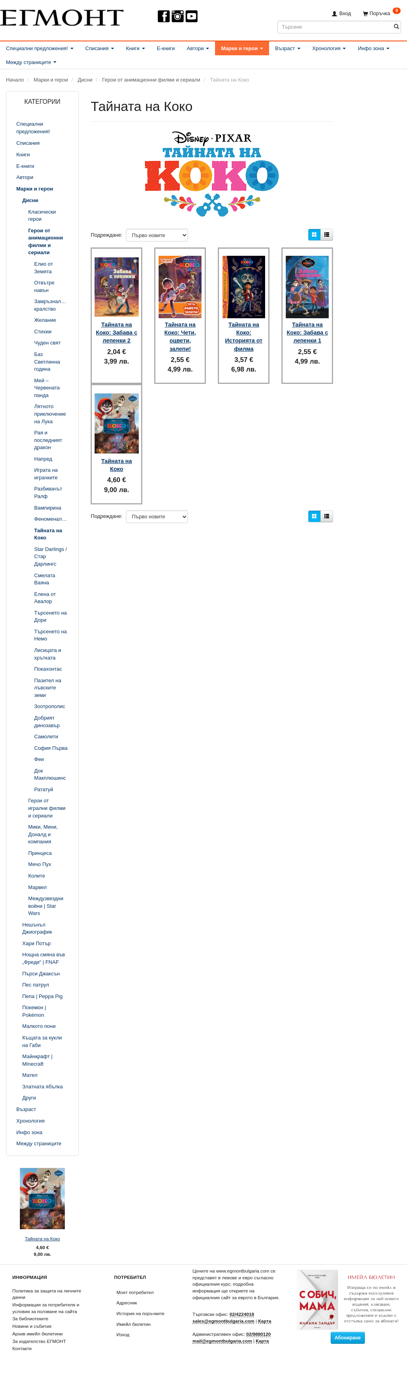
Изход (123, 1334)
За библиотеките (30, 1318)
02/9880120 (258, 1334)
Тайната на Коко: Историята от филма (243, 330)
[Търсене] (396, 27)
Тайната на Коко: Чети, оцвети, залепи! (180, 330)
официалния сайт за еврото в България (235, 1297)
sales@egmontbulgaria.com (223, 1320)
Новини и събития (31, 1326)
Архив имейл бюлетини (37, 1333)
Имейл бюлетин (133, 1324)
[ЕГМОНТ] (62, 16)
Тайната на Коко (42, 1238)
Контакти (22, 1348)
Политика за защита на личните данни (46, 1294)
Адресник (126, 1302)
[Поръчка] (382, 13)
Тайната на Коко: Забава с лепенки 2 (116, 326)
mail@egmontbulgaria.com (222, 1340)
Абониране (348, 1338)
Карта (264, 1320)
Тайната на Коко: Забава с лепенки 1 (307, 326)
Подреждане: (106, 235)
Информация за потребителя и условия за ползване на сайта (45, 1308)
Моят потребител (134, 1292)
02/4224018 (242, 1314)
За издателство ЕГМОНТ (39, 1341)
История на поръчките (140, 1313)
